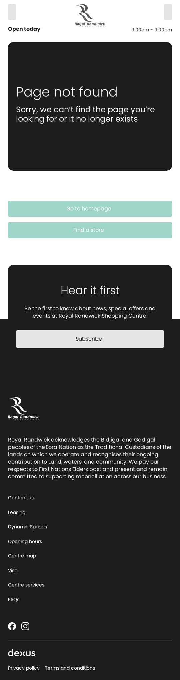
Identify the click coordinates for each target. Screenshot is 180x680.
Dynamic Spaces (27, 526)
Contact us (21, 497)
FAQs (13, 599)
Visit (12, 570)
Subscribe (93, 339)
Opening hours (25, 541)
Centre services (26, 584)
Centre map (22, 555)
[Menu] (168, 12)
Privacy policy (24, 668)
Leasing (16, 512)
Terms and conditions (70, 668)
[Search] (12, 12)
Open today (25, 29)
